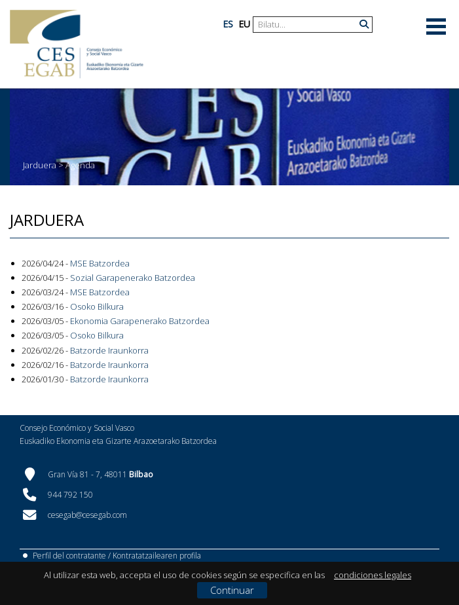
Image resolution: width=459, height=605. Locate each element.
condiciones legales (372, 575)
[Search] (308, 24)
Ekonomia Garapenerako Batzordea (140, 321)
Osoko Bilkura (97, 306)
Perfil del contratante (69, 555)
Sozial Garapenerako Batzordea (132, 278)
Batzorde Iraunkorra (109, 350)
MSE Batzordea (100, 263)
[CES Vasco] (76, 44)
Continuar (232, 589)
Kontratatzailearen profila (157, 555)
